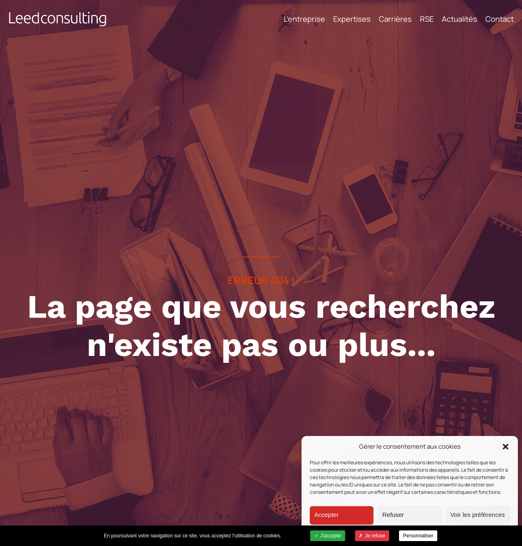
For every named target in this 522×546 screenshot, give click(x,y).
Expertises (352, 19)
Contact (499, 19)
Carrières (395, 19)
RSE (427, 19)
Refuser (393, 514)
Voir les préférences (477, 514)
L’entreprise (304, 19)
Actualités (459, 19)
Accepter (326, 514)
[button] (505, 447)
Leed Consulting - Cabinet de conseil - (57, 19)
